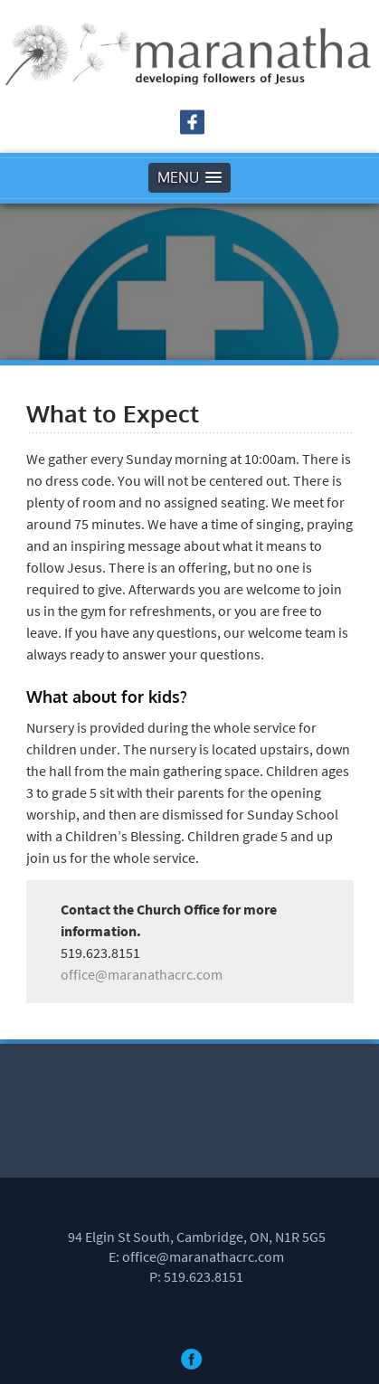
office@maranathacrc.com (142, 974)
